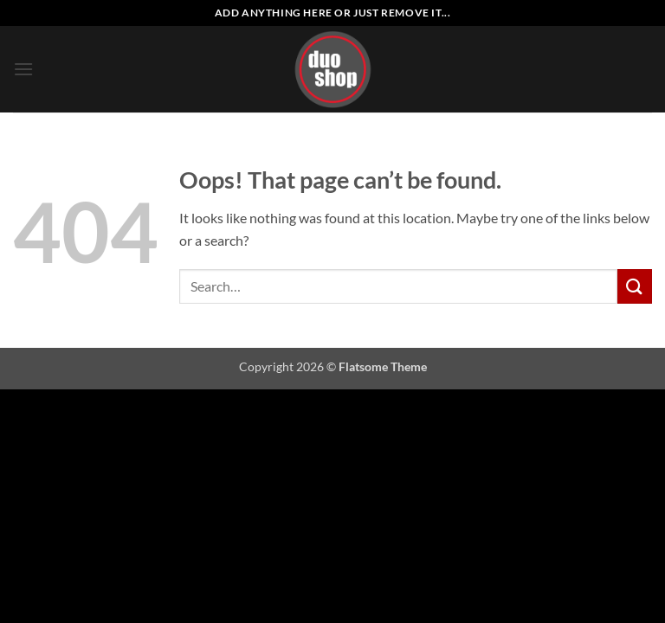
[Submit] (634, 286)
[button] (23, 69)
